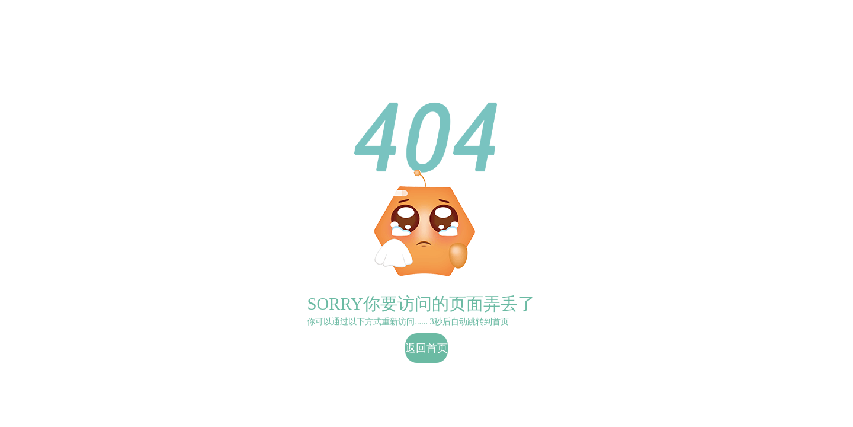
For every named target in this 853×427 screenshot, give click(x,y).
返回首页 (426, 348)
